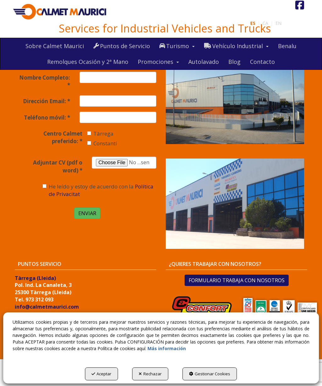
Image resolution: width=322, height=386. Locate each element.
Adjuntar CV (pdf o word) (57, 166)
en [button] (278, 23)
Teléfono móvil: (47, 117)
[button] (60, 12)
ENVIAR (87, 213)
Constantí (102, 143)
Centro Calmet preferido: (62, 137)
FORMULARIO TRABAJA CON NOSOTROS (237, 280)
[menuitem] (278, 23)
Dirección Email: (46, 101)
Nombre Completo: (44, 81)
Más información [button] (166, 348)
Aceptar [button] (101, 374)
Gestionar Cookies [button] (209, 374)
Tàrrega (100, 133)
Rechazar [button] (150, 374)
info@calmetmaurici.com (47, 306)
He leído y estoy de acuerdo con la (97, 190)
